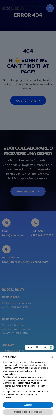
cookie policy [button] (8, 374)
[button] (52, 357)
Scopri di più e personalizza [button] (28, 412)
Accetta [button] (28, 405)
